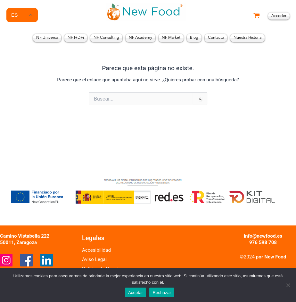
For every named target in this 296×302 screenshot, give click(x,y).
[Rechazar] (288, 285)
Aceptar (135, 292)
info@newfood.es (263, 236)
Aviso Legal (94, 259)
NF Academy (140, 38)
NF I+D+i (76, 38)
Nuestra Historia (247, 38)
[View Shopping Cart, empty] (256, 16)
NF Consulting (106, 38)
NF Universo (47, 38)
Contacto (216, 38)
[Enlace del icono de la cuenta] (279, 16)
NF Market (171, 38)
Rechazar (161, 292)
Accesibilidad (96, 250)
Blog (194, 38)
